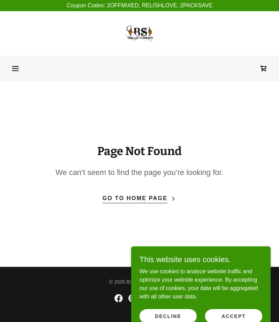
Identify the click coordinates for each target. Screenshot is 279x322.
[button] (15, 68)
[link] (139, 33)
